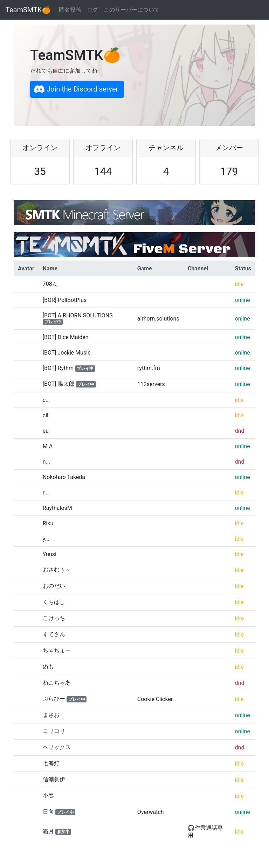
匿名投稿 (70, 9)
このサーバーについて (132, 9)
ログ (92, 9)
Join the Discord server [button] (76, 89)
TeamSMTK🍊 (28, 10)
